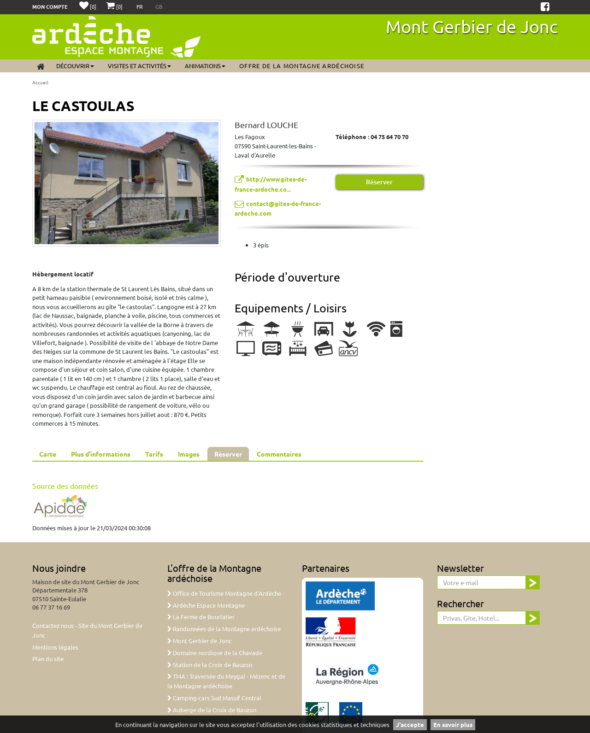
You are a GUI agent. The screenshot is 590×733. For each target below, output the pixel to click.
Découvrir (75, 66)
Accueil (40, 82)
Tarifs (154, 454)
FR (140, 6)
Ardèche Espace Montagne (206, 605)
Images (189, 454)
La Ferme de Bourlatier (201, 617)
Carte (47, 454)
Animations (205, 66)
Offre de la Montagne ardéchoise (301, 66)
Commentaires (279, 454)
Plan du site (48, 659)
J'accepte (410, 724)
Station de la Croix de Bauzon (209, 664)
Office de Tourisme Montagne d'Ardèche (224, 593)
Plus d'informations (100, 454)
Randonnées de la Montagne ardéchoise (224, 629)
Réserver (379, 181)
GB (159, 6)
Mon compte (50, 6)
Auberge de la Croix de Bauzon (211, 710)
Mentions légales (55, 647)
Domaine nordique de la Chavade (214, 653)
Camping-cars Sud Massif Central (214, 698)
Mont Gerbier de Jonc (472, 26)
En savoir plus (452, 724)
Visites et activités (139, 66)
